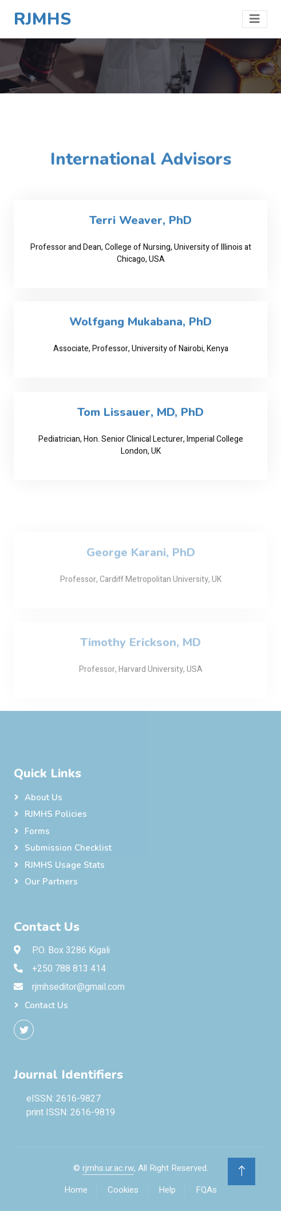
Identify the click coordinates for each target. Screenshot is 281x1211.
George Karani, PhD (140, 569)
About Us (43, 797)
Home (76, 1190)
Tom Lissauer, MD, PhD (140, 416)
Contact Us (46, 1005)
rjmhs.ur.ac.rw (108, 1168)
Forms (37, 831)
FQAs (206, 1190)
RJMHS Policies (56, 814)
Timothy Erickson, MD (140, 659)
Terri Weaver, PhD (140, 225)
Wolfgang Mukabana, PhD (140, 325)
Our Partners (51, 881)
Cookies (123, 1190)
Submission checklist (68, 848)
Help (167, 1190)
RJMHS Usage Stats (65, 865)
